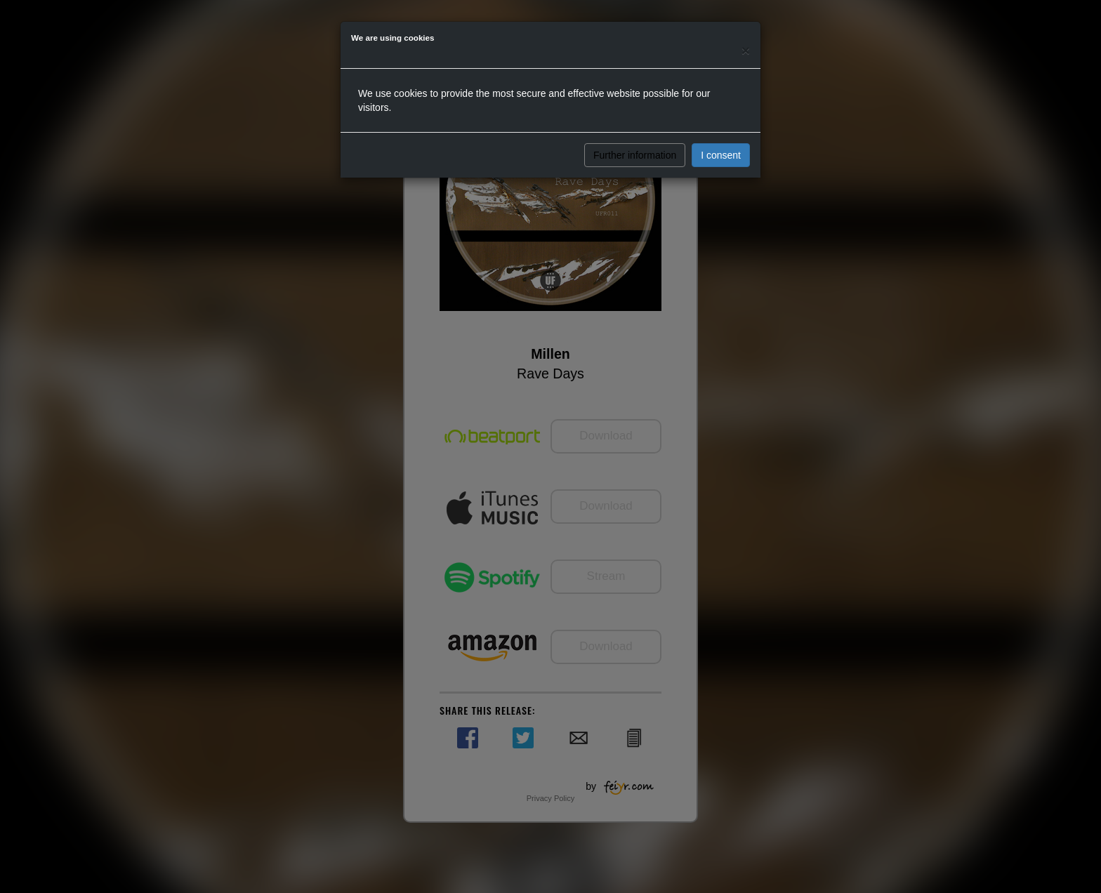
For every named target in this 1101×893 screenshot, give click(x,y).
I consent (721, 155)
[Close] (745, 50)
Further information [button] (634, 155)
